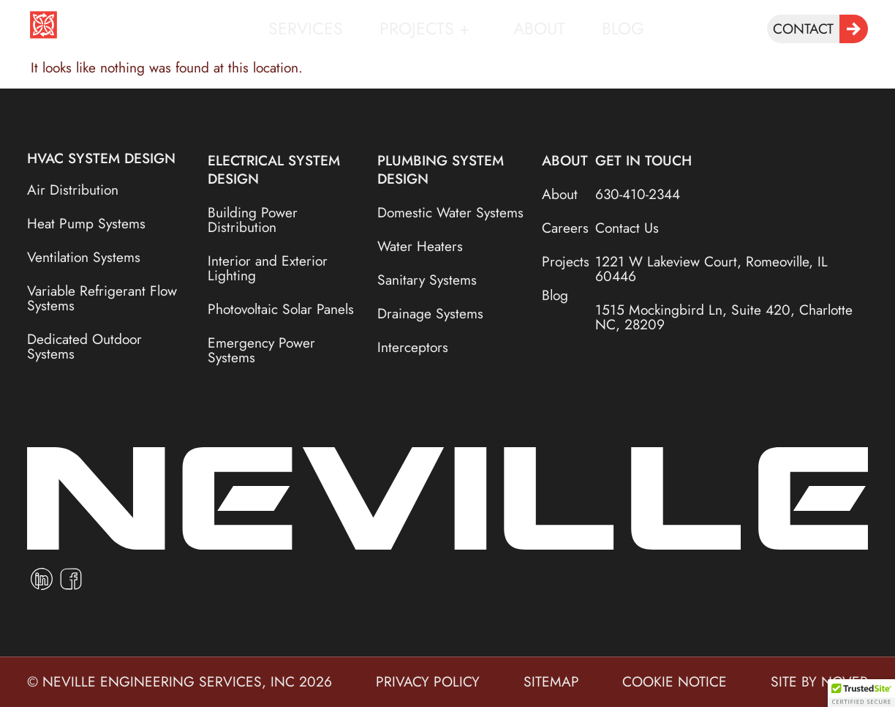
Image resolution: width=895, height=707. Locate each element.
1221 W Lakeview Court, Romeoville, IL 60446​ (711, 268)
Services (305, 28)
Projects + (428, 28)
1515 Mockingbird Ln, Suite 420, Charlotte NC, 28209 (724, 316)
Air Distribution (72, 189)
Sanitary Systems (427, 279)
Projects (561, 261)
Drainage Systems (430, 313)
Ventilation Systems (83, 257)
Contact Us (627, 227)
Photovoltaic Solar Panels (281, 309)
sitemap (551, 681)
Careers (561, 227)
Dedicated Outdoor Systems (84, 346)
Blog (623, 28)
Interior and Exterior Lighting (268, 267)
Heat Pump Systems (86, 223)
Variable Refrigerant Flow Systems (102, 297)
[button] (861, 693)
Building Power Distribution (253, 219)
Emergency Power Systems (261, 349)
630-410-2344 (637, 194)
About (539, 28)
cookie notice (674, 681)
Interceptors (412, 347)
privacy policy (428, 681)
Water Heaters (420, 246)
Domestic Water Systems (450, 212)
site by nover (819, 681)
